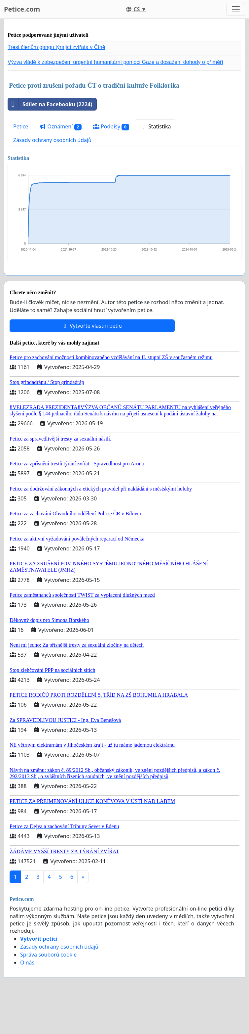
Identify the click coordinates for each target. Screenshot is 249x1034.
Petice (20, 126)
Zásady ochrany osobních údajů (52, 140)
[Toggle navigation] (236, 9)
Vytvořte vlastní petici (92, 325)
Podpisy (111, 126)
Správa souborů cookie (48, 954)
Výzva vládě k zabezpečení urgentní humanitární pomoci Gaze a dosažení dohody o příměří (115, 62)
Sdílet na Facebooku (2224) (50, 104)
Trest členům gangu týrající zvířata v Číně (56, 47)
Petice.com (22, 9)
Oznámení (60, 126)
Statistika (155, 126)
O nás (27, 962)
